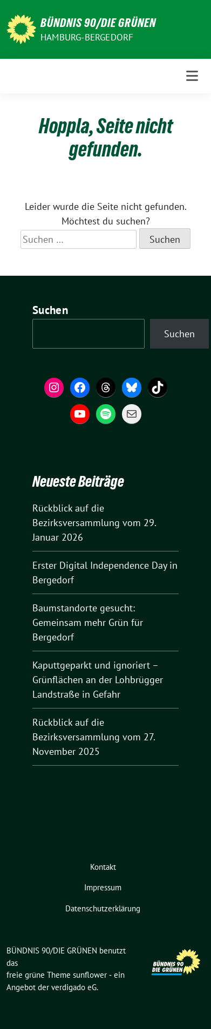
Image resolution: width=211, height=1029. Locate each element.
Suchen (50, 310)
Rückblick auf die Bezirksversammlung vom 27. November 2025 (93, 737)
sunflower (90, 975)
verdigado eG (74, 987)
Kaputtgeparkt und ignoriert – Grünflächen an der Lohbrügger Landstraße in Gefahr (97, 679)
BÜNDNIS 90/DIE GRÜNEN (98, 23)
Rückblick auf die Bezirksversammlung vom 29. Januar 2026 (94, 522)
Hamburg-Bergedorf (86, 37)
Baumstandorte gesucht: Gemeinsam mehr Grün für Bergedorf (87, 622)
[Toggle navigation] (192, 76)
